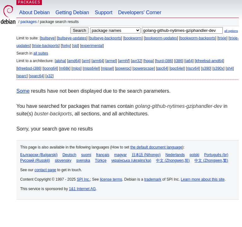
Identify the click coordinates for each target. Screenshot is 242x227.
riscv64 (193, 68)
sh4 (230, 68)
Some (23, 91)
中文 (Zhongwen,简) (173, 160)
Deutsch (69, 155)
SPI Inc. (83, 179)
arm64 (98, 61)
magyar (120, 155)
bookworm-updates (161, 38)
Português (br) (216, 155)
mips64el (91, 68)
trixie (222, 38)
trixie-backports (46, 46)
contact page (45, 170)
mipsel (107, 68)
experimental (92, 46)
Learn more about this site (203, 179)
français (102, 155)
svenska (83, 160)
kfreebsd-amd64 (209, 61)
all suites (40, 53)
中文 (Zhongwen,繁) (211, 160)
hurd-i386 (164, 61)
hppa (148, 61)
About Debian (34, 12)
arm (86, 61)
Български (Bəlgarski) (39, 155)
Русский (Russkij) (35, 160)
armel (111, 61)
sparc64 (36, 76)
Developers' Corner (139, 12)
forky (66, 46)
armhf (124, 61)
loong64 (50, 68)
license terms (111, 179)
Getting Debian (72, 12)
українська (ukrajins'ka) (131, 160)
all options (231, 30)
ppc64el (177, 68)
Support (103, 12)
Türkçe (101, 160)
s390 (206, 68)
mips (76, 68)
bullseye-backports (105, 38)
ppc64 (162, 68)
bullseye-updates (72, 38)
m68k (64, 68)
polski (194, 155)
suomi (86, 155)
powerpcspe (144, 68)
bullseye (48, 38)
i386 (178, 61)
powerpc (123, 68)
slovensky (63, 160)
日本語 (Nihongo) (146, 155)
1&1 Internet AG (82, 189)
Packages (28, 22)
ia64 (189, 61)
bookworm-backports (197, 38)
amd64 (74, 61)
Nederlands (175, 155)
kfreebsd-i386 (28, 68)
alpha (60, 61)
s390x (218, 68)
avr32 (136, 61)
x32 (49, 76)
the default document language (156, 147)
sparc (21, 76)
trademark (152, 179)
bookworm (132, 38)
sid (75, 46)
